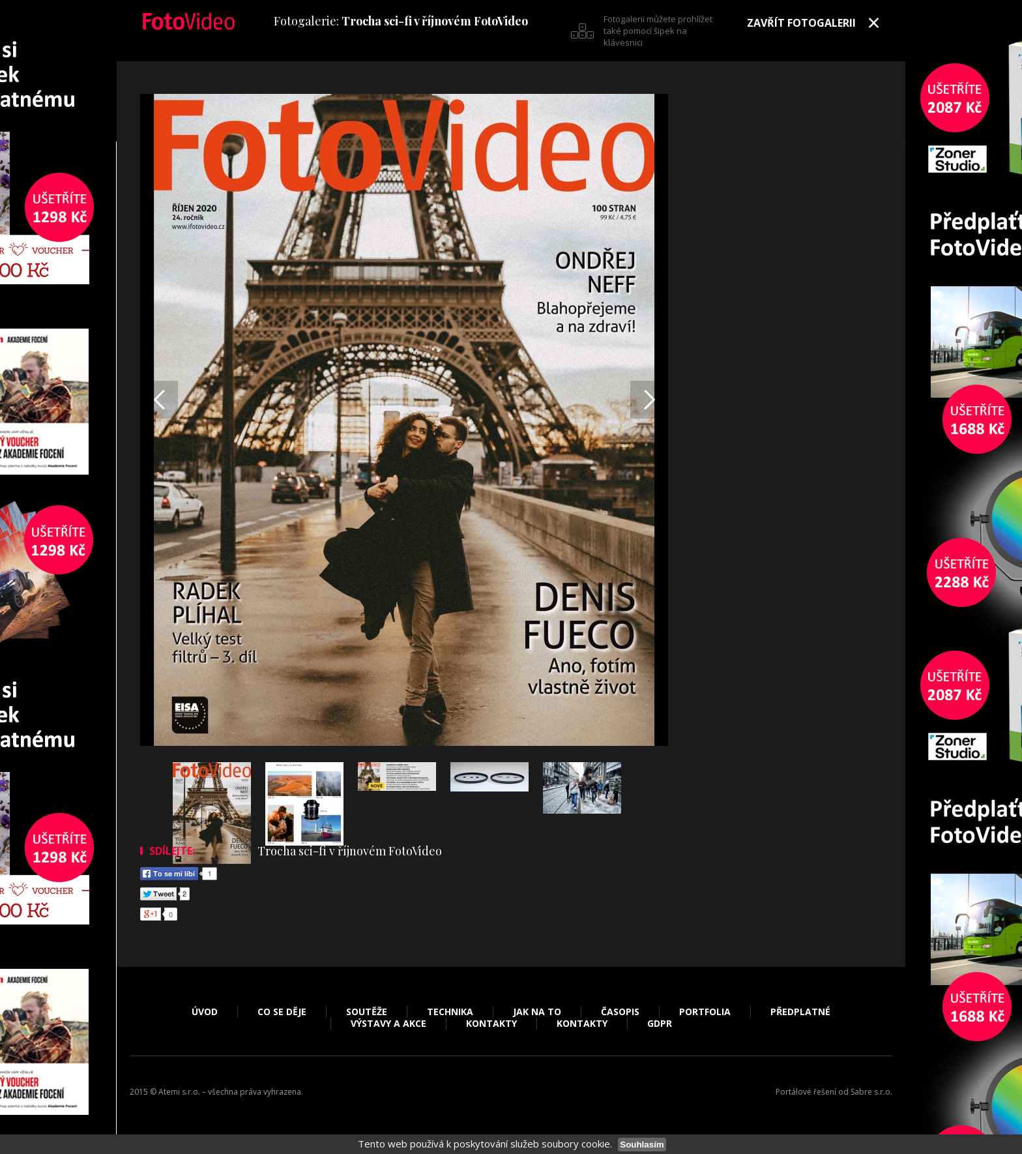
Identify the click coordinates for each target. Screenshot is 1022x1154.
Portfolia (705, 1012)
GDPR (659, 1023)
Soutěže (366, 1012)
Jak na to (537, 1012)
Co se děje (281, 1012)
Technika (450, 1012)
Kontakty (491, 1023)
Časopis (620, 1012)
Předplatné (800, 1012)
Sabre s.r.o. (871, 1091)
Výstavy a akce (388, 1023)
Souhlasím (642, 1144)
